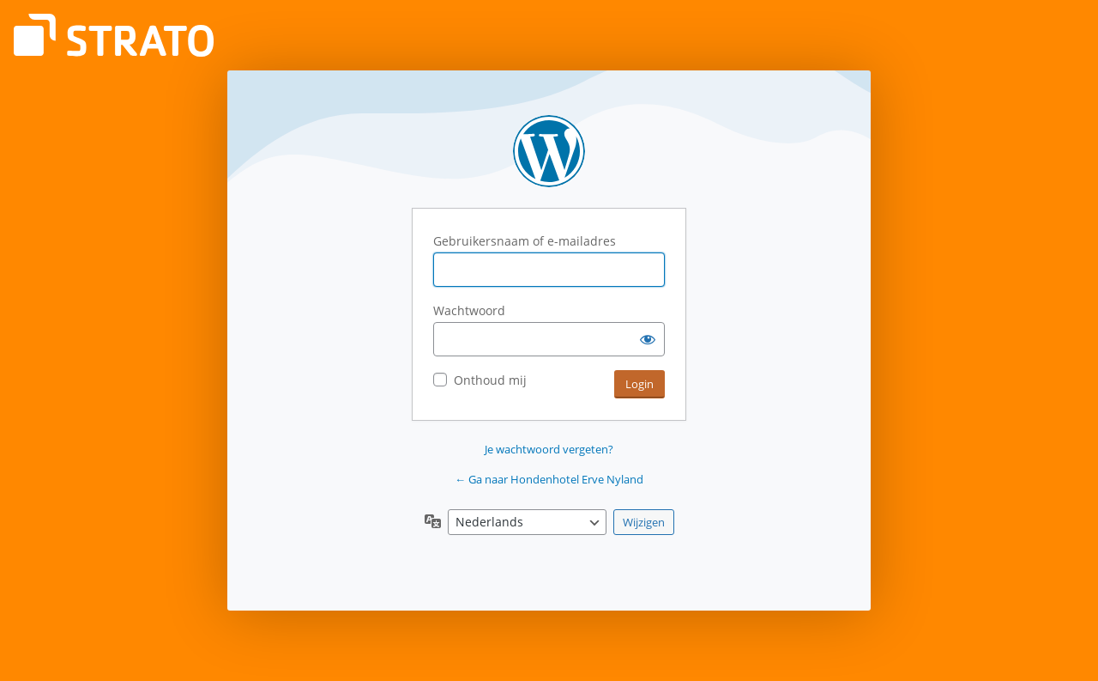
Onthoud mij (490, 380)
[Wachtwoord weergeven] (647, 339)
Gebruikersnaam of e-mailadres (524, 241)
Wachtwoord (469, 310)
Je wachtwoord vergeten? (549, 449)
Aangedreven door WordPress (549, 151)
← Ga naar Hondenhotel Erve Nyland (549, 479)
